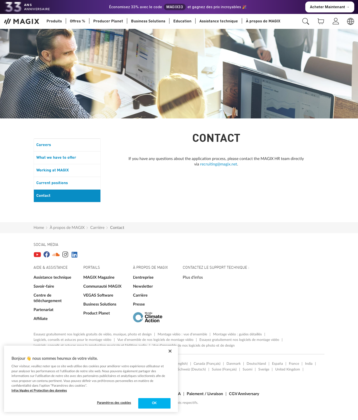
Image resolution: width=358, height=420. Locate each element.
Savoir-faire (44, 286)
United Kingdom (287, 369)
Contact (43, 196)
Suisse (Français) (224, 369)
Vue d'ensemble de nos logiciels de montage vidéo (155, 340)
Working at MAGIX (52, 170)
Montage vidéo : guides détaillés (238, 334)
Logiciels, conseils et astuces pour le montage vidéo (73, 340)
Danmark (233, 364)
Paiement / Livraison (205, 394)
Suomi (247, 369)
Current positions (52, 183)
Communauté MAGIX (102, 286)
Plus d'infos (193, 277)
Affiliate (41, 319)
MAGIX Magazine (99, 277)
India (309, 364)
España (277, 364)
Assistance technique (52, 277)
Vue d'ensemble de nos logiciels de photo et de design (194, 345)
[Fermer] (170, 351)
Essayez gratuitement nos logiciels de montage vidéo (239, 340)
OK (154, 403)
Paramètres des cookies (114, 403)
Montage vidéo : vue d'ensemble (183, 334)
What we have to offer (56, 158)
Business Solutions (99, 304)
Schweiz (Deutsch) (192, 369)
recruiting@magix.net (218, 164)
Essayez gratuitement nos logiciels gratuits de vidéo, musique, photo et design (93, 334)
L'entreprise (143, 277)
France (294, 364)
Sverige (263, 369)
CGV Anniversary (244, 394)
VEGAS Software (98, 295)
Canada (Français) (207, 364)
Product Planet (96, 313)
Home (39, 228)
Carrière (97, 228)
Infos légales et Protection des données (39, 390)
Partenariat (43, 310)
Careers (43, 145)
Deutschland (256, 364)
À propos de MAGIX (67, 228)
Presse (139, 304)
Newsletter (143, 286)
